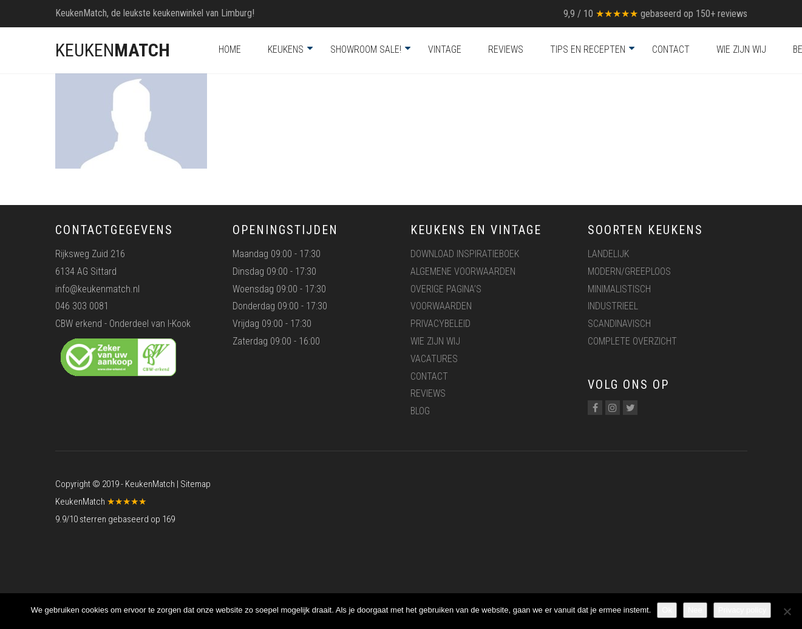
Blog (420, 411)
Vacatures (434, 359)
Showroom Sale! (365, 49)
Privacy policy (742, 609)
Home (230, 49)
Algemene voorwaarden (462, 271)
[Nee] (787, 611)
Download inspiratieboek (464, 254)
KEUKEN (112, 50)
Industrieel (613, 306)
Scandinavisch (619, 323)
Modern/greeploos (629, 271)
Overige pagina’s (445, 289)
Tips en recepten (587, 49)
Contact (671, 49)
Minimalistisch (619, 289)
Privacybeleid (440, 323)
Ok (667, 609)
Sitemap (195, 484)
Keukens (286, 49)
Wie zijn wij (741, 49)
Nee (695, 609)
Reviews (505, 49)
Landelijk (608, 254)
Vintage (444, 49)
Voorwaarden (441, 306)
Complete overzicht (632, 341)
